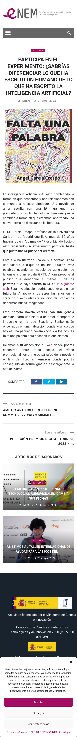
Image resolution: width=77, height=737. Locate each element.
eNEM (26, 100)
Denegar (38, 713)
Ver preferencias (38, 724)
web (50, 345)
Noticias (37, 50)
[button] (71, 662)
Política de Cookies (17, 732)
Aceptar (38, 702)
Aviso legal (65, 732)
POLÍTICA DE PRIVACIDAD (43, 732)
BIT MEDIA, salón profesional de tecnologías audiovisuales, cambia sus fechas (38, 493)
